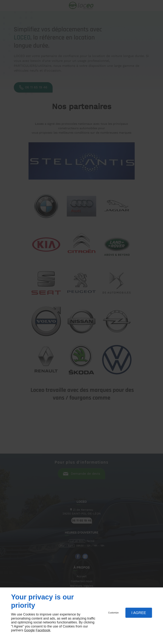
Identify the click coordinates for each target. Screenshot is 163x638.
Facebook (43, 630)
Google (29, 630)
